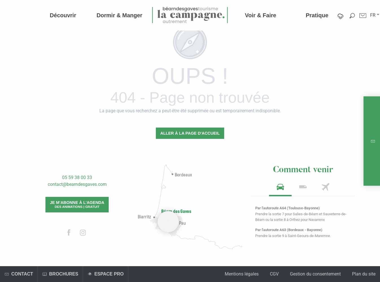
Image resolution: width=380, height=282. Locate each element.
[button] (373, 15)
